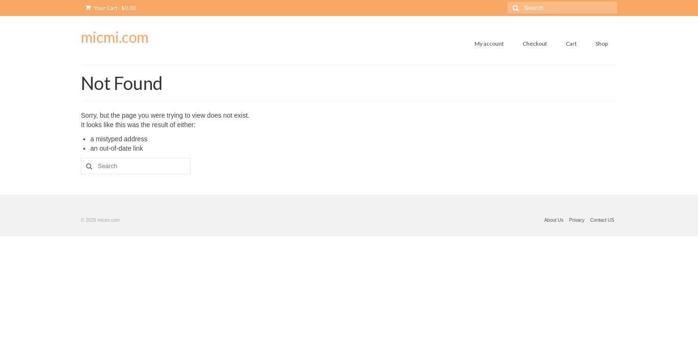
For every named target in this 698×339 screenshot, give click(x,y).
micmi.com (115, 37)
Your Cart (111, 7)
